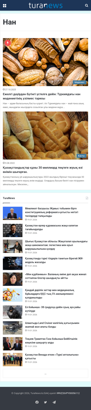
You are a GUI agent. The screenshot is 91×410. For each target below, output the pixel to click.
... (45, 373)
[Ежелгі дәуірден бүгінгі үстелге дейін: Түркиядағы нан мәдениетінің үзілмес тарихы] (45, 62)
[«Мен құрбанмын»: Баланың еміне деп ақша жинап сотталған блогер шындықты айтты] (12, 279)
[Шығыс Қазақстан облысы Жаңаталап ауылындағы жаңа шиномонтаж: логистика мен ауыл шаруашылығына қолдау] (12, 246)
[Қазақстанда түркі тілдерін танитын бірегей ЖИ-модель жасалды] (12, 263)
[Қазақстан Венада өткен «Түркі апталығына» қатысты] (12, 359)
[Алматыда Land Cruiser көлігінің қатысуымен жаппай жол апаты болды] (12, 328)
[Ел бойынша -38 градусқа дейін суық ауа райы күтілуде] (12, 312)
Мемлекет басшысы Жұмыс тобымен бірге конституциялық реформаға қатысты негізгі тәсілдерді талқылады (51, 212)
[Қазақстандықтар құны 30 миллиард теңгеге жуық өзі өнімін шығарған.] (45, 136)
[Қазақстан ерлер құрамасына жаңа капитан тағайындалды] (12, 230)
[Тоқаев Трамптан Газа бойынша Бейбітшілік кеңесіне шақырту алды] (12, 343)
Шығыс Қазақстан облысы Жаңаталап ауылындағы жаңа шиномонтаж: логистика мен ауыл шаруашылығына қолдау (56, 245)
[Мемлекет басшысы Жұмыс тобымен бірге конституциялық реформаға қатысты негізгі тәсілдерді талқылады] (12, 213)
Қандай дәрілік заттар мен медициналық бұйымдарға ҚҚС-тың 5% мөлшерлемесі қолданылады (49, 294)
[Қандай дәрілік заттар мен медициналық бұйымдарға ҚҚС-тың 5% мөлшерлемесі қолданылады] (12, 295)
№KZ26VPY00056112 (68, 393)
